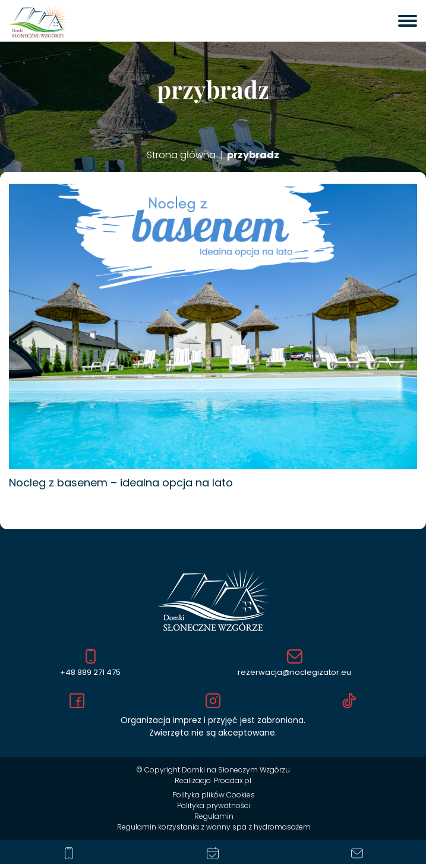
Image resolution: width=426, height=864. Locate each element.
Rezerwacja (213, 853)
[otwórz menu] (407, 21)
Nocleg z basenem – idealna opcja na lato (121, 482)
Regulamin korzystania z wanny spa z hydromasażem (214, 827)
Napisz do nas (357, 853)
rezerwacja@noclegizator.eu (294, 663)
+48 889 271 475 (90, 663)
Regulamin (213, 816)
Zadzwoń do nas (69, 853)
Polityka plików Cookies (213, 795)
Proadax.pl (232, 780)
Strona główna (181, 155)
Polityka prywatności (213, 805)
